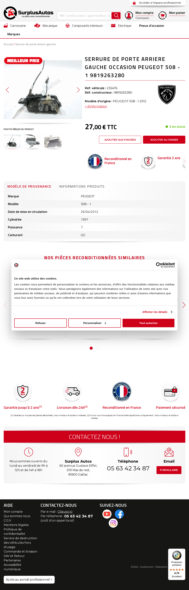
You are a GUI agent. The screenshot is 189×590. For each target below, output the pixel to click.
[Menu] (183, 551)
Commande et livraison (20, 551)
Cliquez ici (65, 511)
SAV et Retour (14, 556)
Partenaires (12, 560)
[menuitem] (15, 25)
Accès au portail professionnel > (29, 579)
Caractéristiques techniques (40, 307)
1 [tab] (91, 348)
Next (183, 305)
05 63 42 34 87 (128, 468)
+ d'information (96, 106)
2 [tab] (98, 348)
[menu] (94, 29)
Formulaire (169, 470)
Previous (5, 305)
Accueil (8, 44)
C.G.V (7, 520)
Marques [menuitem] (13, 34)
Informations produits (82, 186)
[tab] (29, 186)
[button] (12, 141)
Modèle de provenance (29, 186)
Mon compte (13, 511)
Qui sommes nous (17, 516)
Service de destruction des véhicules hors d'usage (20, 542)
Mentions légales (16, 525)
